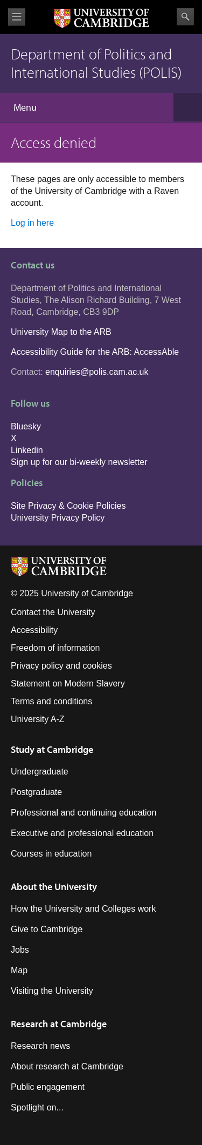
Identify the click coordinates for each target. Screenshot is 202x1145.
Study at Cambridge (52, 749)
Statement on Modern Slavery (68, 683)
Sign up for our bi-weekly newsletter (79, 462)
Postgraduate (36, 792)
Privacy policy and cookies (61, 665)
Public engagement (48, 1087)
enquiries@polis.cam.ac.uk (96, 371)
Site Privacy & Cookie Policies (68, 505)
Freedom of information (55, 647)
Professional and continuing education (83, 812)
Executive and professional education (82, 833)
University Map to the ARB (61, 331)
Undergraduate (39, 771)
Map (19, 970)
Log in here (32, 222)
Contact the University (53, 612)
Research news (40, 1045)
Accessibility (34, 630)
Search (185, 16)
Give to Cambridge (46, 929)
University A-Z (38, 719)
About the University (54, 886)
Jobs (20, 949)
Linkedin (27, 450)
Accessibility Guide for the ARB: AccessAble (95, 351)
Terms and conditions (51, 701)
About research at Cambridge (67, 1066)
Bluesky (26, 426)
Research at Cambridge (59, 1024)
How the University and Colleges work (83, 908)
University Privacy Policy (58, 517)
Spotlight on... (37, 1107)
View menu (16, 17)
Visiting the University (52, 990)
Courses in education (51, 853)
